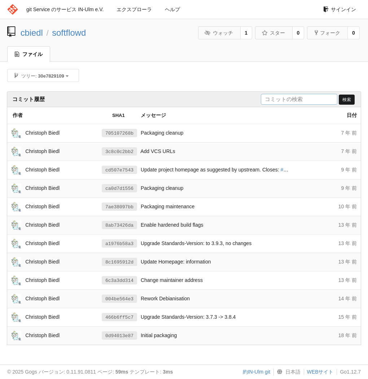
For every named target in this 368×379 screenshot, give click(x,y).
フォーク (327, 33)
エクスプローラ (134, 9)
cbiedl (32, 33)
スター (273, 33)
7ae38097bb (119, 207)
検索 (346, 99)
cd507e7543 (119, 170)
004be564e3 (119, 299)
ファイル (29, 54)
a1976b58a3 (119, 243)
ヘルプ (172, 9)
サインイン (339, 9)
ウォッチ (219, 33)
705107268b (119, 133)
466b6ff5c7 (119, 317)
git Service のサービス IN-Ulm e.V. (65, 9)
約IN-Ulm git (256, 372)
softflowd (69, 33)
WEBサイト (320, 372)
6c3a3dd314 (119, 280)
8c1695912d (119, 262)
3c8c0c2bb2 (119, 151)
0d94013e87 (119, 335)
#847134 (290, 170)
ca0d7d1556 (119, 188)
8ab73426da (119, 225)
